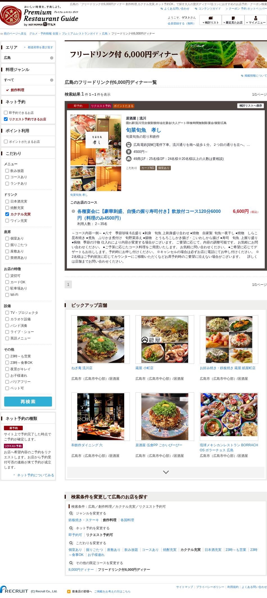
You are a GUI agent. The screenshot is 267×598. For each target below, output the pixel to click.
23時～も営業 (20, 356)
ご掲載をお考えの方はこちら (112, 591)
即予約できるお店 (21, 112)
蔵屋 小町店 (144, 368)
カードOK (17, 282)
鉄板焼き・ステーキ (84, 520)
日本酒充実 (18, 201)
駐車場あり (18, 288)
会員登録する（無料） (182, 23)
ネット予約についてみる (35, 475)
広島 (105, 33)
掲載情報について (256, 75)
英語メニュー (20, 338)
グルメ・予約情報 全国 (43, 33)
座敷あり (17, 251)
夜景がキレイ (20, 369)
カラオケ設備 (20, 319)
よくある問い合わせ (176, 8)
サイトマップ (184, 586)
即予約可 (75, 535)
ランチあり (18, 183)
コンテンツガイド (209, 8)
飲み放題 (17, 171)
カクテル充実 (20, 214)
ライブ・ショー (22, 332)
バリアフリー (20, 382)
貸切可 (15, 276)
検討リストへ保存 (250, 105)
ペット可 (17, 388)
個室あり (17, 238)
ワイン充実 (18, 221)
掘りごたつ (18, 245)
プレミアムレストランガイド (80, 33)
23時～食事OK (21, 363)
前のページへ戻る (15, 33)
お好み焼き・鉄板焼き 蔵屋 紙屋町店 (228, 368)
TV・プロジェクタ (24, 313)
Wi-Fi (14, 295)
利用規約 (233, 586)
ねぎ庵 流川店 (81, 368)
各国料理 (127, 520)
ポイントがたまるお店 (24, 141)
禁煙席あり (18, 258)
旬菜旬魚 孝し (79, 194)
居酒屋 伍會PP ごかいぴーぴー (158, 445)
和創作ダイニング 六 (87, 445)
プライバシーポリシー (210, 586)
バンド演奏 (18, 326)
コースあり (18, 177)
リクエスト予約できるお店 (27, 119)
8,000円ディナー (81, 570)
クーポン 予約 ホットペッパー (248, 8)
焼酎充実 (17, 208)
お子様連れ (18, 376)
